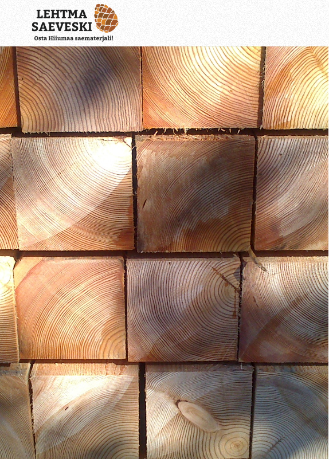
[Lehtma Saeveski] (136, 23)
